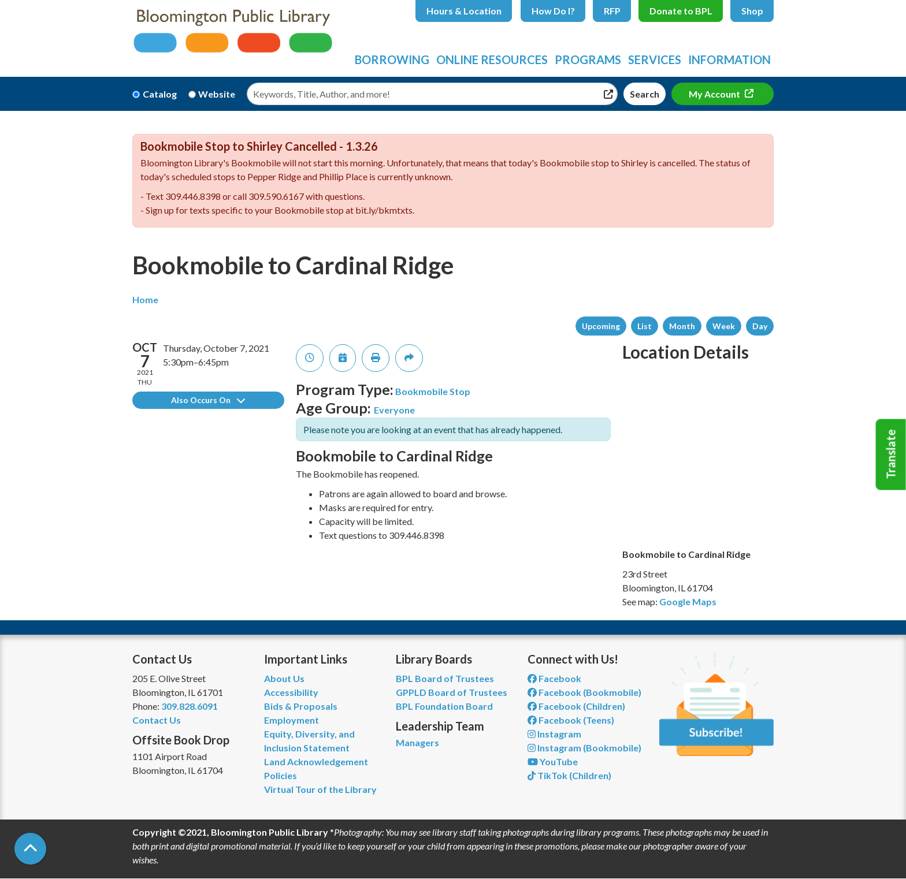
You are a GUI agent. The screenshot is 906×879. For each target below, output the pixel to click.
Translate (891, 454)
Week (723, 326)
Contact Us (156, 719)
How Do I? (553, 10)
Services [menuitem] (654, 59)
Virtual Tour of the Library (320, 789)
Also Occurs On (208, 400)
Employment (291, 719)
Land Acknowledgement (316, 761)
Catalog (160, 93)
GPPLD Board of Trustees (451, 692)
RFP (612, 10)
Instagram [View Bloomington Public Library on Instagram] (554, 733)
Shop (752, 10)
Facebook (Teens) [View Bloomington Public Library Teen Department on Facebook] (571, 719)
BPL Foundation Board (444, 706)
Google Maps (687, 601)
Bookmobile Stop (432, 391)
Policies (280, 775)
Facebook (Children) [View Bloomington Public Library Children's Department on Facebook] (576, 706)
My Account (715, 93)
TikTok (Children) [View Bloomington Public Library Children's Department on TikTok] (569, 775)
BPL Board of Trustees (445, 678)
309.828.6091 (189, 706)
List (644, 326)
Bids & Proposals (300, 706)
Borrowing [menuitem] (392, 59)
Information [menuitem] (729, 59)
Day (759, 326)
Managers (417, 742)
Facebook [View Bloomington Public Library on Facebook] (554, 678)
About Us (284, 678)
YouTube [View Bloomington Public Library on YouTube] (553, 761)
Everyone (394, 409)
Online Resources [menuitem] (492, 59)
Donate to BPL (680, 10)
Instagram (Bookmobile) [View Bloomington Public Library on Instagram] (584, 747)
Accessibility (291, 692)
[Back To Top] (30, 849)
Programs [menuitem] (588, 59)
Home (145, 299)
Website (216, 93)
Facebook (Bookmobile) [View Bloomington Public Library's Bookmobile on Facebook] (584, 692)
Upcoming (601, 326)
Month (682, 326)
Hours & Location (464, 10)
